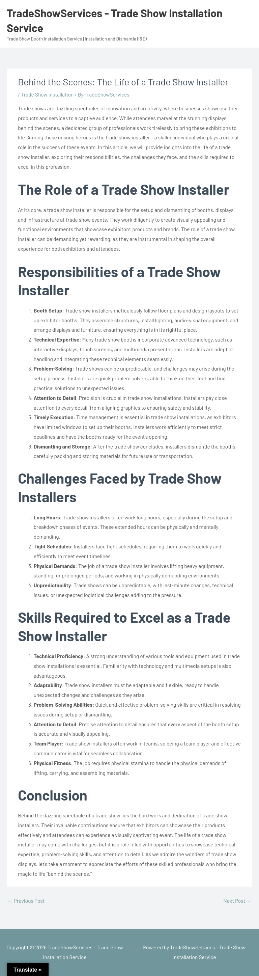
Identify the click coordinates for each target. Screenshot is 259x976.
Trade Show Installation (47, 94)
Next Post (237, 900)
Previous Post (26, 900)
